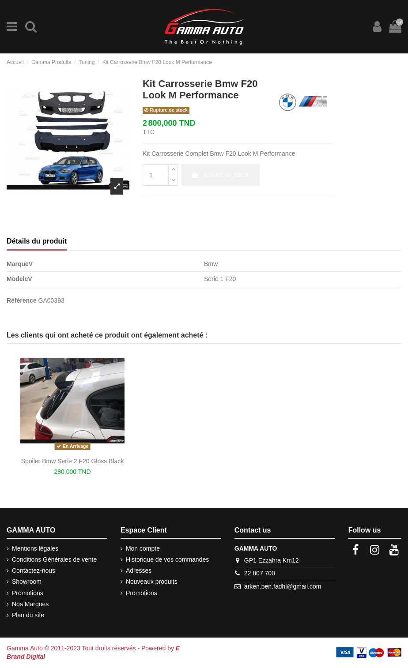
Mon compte (143, 548)
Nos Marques (30, 604)
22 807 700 (259, 573)
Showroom (27, 581)
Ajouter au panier (220, 174)
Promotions (27, 593)
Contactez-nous (33, 570)
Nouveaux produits (152, 581)
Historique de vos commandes (167, 559)
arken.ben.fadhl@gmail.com (282, 586)
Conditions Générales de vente (54, 559)
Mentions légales (35, 548)
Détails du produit (37, 241)
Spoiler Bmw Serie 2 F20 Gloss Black (72, 461)
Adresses (138, 570)
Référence (22, 300)
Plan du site (28, 615)
